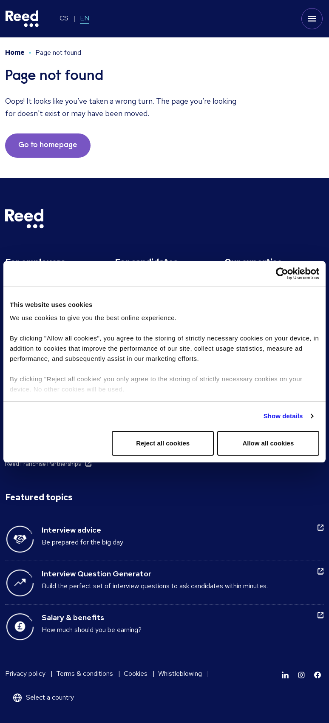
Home (15, 52)
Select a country (50, 697)
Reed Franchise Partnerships (43, 464)
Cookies (135, 673)
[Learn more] (285, 675)
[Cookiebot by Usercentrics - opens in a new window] (282, 273)
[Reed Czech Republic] (22, 18)
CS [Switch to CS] (64, 18)
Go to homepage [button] (47, 145)
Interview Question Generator (96, 573)
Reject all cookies (163, 443)
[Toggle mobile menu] (312, 19)
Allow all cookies (268, 443)
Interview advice (71, 530)
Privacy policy (25, 673)
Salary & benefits (73, 617)
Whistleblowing (180, 673)
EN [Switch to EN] (84, 18)
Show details (283, 416)
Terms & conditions (84, 673)
